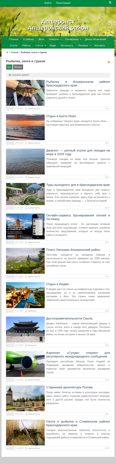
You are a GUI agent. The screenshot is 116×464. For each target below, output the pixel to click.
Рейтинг (18, 68)
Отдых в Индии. (57, 285)
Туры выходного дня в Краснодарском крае (78, 186)
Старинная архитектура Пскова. (69, 388)
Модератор (32, 312)
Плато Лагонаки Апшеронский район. (73, 250)
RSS (109, 63)
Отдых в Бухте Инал (61, 117)
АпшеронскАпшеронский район (58, 24)
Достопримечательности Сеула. (69, 319)
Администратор (34, 109)
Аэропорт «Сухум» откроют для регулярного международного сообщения (78, 355)
